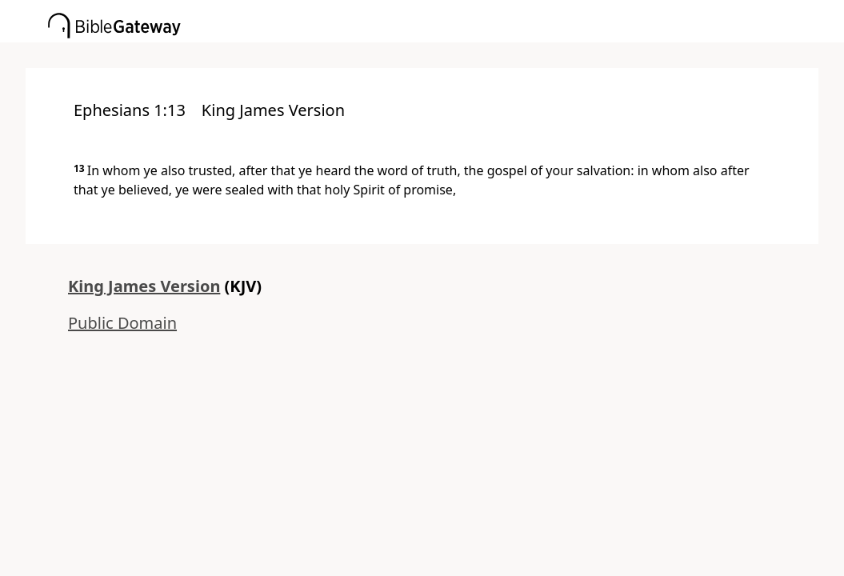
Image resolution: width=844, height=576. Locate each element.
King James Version (144, 286)
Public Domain (122, 323)
